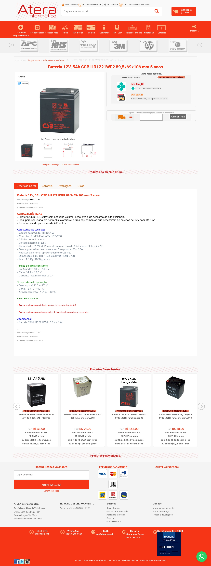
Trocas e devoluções (163, 515)
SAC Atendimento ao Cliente (136, 4)
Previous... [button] (11, 45)
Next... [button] (200, 45)
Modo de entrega (161, 511)
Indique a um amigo (49, 164)
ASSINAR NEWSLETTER (51, 484)
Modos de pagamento (163, 508)
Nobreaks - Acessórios (53, 60)
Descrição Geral (26, 186)
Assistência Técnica (115, 515)
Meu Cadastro (71, 4)
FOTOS (21, 76)
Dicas (81, 186)
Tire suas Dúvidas (70, 164)
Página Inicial (34, 60)
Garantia (47, 186)
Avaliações (65, 186)
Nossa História (113, 521)
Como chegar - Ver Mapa (26, 515)
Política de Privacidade (117, 511)
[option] (34, 46)
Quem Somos (112, 508)
